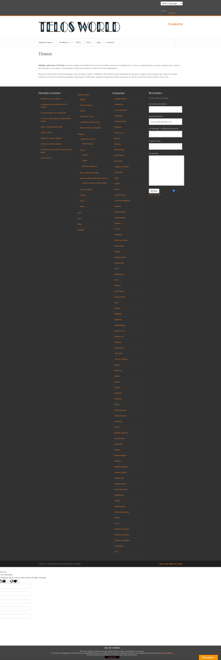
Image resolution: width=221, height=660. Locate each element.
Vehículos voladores (121, 535)
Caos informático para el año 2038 (53, 113)
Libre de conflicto (121, 359)
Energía (117, 252)
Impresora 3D (119, 331)
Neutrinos (118, 399)
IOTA (78, 42)
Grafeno (83, 195)
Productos (64, 42)
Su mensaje (166, 168)
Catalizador (118, 172)
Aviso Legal (163, 564)
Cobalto (117, 184)
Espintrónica (119, 274)
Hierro (82, 206)
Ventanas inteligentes (122, 540)
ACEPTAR (112, 657)
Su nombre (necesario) (166, 107)
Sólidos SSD (119, 478)
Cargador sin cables (121, 167)
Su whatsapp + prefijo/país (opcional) (166, 131)
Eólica (116, 268)
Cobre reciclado (85, 189)
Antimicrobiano (120, 121)
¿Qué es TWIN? (47, 132)
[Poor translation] (13, 581)
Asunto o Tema (166, 144)
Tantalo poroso (119, 506)
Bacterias (117, 127)
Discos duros (119, 246)
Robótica (117, 461)
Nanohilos (118, 393)
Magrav (117, 365)
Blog (99, 42)
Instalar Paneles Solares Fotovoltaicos (94, 178)
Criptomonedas (120, 218)
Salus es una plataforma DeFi (51, 127)
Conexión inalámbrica (122, 201)
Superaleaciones (120, 484)
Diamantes (118, 235)
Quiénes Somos (46, 42)
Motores (117, 382)
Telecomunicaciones (121, 512)
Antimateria (118, 116)
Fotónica (117, 285)
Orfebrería (118, 421)
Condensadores (120, 195)
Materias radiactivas (89, 166)
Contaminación (120, 212)
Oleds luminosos (120, 410)
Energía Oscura (120, 257)
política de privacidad (155, 194)
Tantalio (85, 155)
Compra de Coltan (86, 116)
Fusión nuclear (119, 297)
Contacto (175, 24)
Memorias (118, 370)
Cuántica (117, 223)
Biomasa (117, 144)
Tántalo (82, 111)
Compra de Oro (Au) (87, 139)
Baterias (117, 138)
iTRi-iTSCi (118, 353)
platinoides (118, 444)
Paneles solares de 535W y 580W (94, 183)
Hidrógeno (118, 314)
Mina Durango (87, 144)
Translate (168, 12)
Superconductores (121, 489)
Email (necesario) (166, 119)
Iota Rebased (119, 348)
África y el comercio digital (51, 144)
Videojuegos (119, 546)
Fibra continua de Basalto (89, 173)
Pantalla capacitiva (121, 433)
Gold (116, 302)
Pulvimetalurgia (120, 455)
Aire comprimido (120, 110)
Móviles (117, 387)
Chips (116, 178)
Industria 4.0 (119, 336)
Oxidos (117, 427)
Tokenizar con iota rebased (50, 99)
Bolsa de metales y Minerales (90, 128)
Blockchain (118, 161)
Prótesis (117, 450)
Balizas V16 (118, 133)
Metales (117, 376)
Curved (117, 229)
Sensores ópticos (120, 472)
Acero (82, 201)
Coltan (82, 150)
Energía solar (119, 263)
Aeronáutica (118, 104)
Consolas (117, 206)
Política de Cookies (176, 564)
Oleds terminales (120, 416)
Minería (83, 99)
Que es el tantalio (86, 105)
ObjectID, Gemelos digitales (51, 138)
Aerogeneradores (120, 99)
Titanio (117, 518)
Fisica (116, 280)
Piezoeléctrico (119, 438)
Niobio (84, 160)
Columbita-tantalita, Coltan (90, 122)
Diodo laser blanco (121, 240)
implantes (118, 319)
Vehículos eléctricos (121, 529)
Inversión (117, 342)
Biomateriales (119, 150)
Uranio (116, 523)
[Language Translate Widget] (172, 3)
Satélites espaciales (121, 467)
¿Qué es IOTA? (46, 158)
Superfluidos (119, 495)
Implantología (119, 325)
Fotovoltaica (119, 291)
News (88, 42)
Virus (116, 552)
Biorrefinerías (119, 155)
